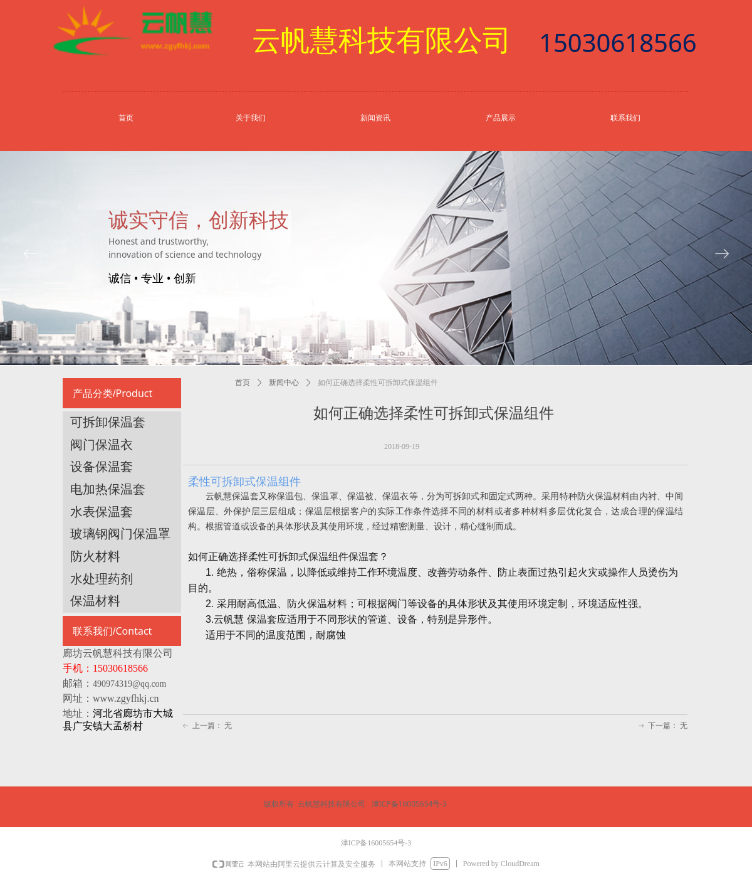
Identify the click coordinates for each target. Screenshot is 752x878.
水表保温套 (101, 512)
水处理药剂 (101, 579)
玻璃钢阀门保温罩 (120, 534)
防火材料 (95, 556)
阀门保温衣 (101, 445)
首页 (242, 382)
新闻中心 (284, 382)
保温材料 (95, 601)
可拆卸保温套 (107, 422)
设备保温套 (101, 466)
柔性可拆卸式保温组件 (246, 481)
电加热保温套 (107, 489)
